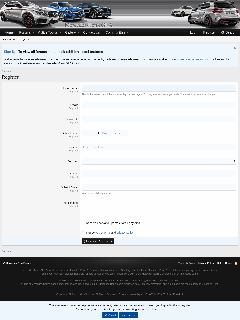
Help (219, 263)
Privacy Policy (206, 263)
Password (71, 119)
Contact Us (91, 32)
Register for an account (194, 59)
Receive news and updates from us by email (113, 223)
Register (24, 39)
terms (106, 232)
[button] (33, 32)
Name (73, 173)
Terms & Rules (186, 263)
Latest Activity (9, 39)
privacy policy (125, 232)
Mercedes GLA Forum (17, 263)
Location (71, 147)
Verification (70, 202)
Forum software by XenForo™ (151, 294)
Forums (25, 32)
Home (9, 32)
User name (70, 88)
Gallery (70, 32)
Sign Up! (10, 52)
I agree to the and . (108, 232)
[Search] (228, 32)
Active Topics (48, 32)
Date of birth (69, 133)
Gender (72, 161)
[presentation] (110, 208)
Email (73, 105)
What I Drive (69, 187)
